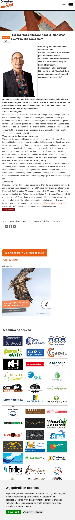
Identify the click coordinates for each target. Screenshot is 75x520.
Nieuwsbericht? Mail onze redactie (24, 252)
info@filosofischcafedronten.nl (53, 203)
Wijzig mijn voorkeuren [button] (32, 512)
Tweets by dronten (10, 260)
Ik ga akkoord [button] (13, 512)
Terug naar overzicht (9, 209)
